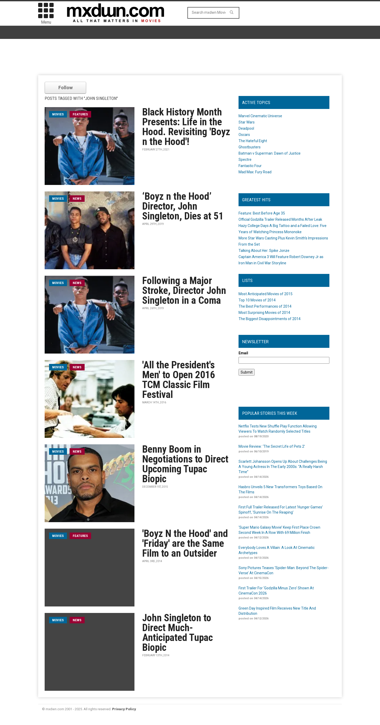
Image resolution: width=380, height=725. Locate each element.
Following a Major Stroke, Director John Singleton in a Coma (184, 290)
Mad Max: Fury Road (255, 172)
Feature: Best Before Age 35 (262, 213)
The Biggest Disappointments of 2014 (270, 319)
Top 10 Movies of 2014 (257, 300)
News (77, 199)
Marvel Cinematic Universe (260, 116)
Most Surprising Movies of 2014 (264, 312)
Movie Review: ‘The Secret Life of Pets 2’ (272, 446)
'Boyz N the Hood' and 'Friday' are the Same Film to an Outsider (185, 543)
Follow (65, 87)
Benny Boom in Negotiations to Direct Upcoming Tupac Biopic (185, 464)
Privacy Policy (124, 709)
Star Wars (247, 122)
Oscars (244, 135)
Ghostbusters (250, 147)
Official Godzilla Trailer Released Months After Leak (280, 219)
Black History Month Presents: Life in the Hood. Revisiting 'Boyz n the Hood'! (186, 126)
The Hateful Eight (253, 141)
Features (80, 114)
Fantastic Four (250, 166)
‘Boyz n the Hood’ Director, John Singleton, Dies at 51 (182, 206)
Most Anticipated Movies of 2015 (266, 294)
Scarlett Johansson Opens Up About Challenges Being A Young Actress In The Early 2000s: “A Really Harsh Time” (283, 466)
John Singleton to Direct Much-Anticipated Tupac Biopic (177, 632)
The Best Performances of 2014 (265, 306)
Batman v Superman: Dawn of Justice (270, 153)
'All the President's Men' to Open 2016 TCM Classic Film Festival (178, 379)
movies (58, 114)
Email (243, 353)
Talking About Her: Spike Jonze (264, 250)
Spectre (245, 159)
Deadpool (246, 128)
